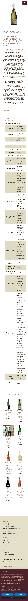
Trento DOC (20, 123)
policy (21, 559)
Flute (18, 267)
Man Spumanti (18, 30)
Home (4, 30)
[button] (26, 571)
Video (4, 545)
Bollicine (19, 152)
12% (18, 146)
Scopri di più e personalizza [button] (14, 598)
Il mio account (7, 552)
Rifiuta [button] (7, 594)
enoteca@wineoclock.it (10, 524)
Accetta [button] (20, 594)
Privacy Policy (7, 562)
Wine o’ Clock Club (8, 543)
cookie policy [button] (21, 579)
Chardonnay (20, 155)
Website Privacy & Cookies (11, 559)
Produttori (10, 30)
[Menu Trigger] (24, 3)
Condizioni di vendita (9, 557)
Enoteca (5, 540)
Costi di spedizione (9, 554)
